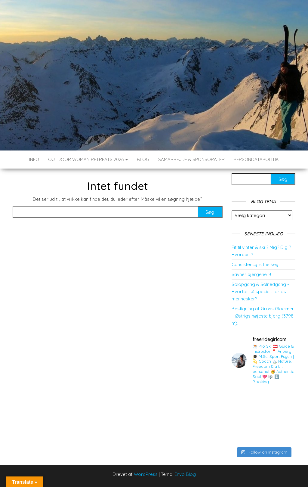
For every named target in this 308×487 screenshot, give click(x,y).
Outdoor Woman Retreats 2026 (88, 159)
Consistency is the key (255, 264)
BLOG (143, 159)
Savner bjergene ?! (251, 274)
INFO (34, 159)
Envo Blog (185, 474)
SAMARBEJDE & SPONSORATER (191, 159)
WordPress (146, 474)
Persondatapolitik (256, 159)
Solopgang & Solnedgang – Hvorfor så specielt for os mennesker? (261, 291)
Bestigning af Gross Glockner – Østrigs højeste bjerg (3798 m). (263, 316)
